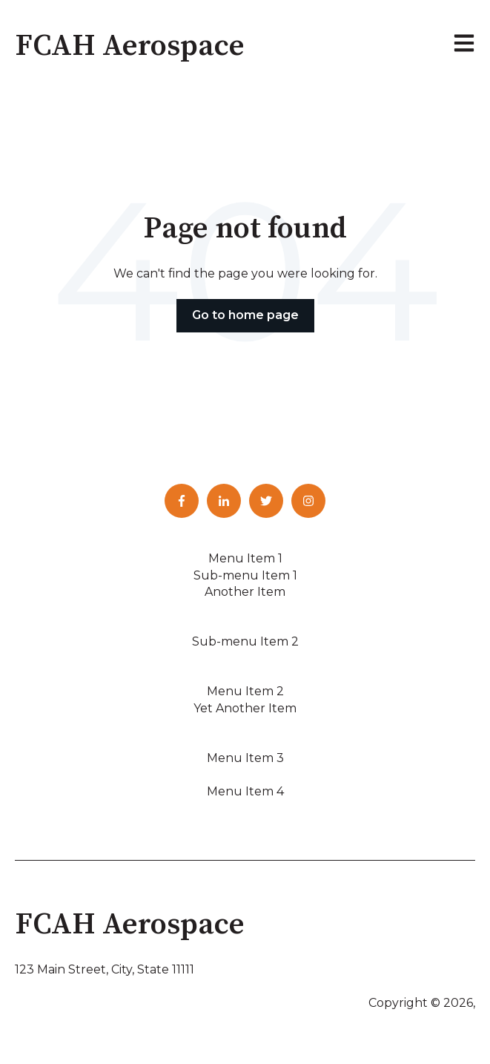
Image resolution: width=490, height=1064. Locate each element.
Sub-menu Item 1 (245, 575)
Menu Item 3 (245, 758)
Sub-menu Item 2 (245, 641)
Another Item (245, 592)
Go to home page (245, 315)
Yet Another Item (245, 708)
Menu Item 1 (245, 558)
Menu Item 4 (245, 791)
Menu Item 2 (245, 691)
